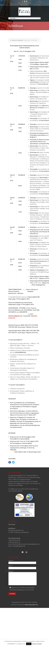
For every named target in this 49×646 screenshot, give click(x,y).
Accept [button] (28, 643)
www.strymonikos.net (31, 607)
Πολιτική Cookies (37, 643)
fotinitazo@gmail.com (15, 316)
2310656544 (25, 5)
